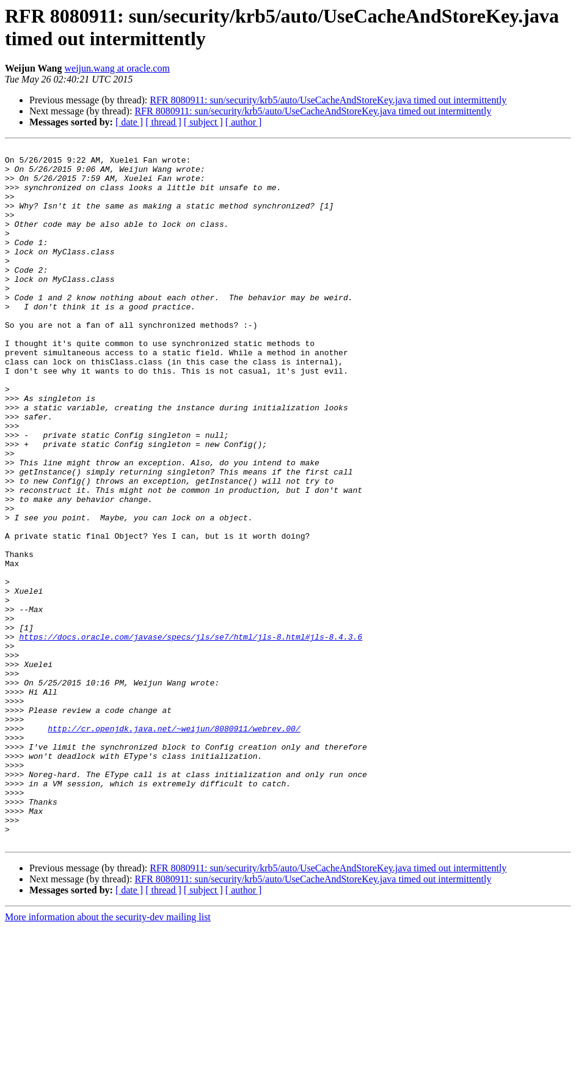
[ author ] (243, 122)
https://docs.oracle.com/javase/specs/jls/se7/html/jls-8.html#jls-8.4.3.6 (190, 735)
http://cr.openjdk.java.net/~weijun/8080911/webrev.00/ (174, 845)
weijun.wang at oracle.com (117, 68)
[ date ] (129, 122)
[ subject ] (203, 122)
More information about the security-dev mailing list (108, 1056)
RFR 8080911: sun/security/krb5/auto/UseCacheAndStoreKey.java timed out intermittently (328, 100)
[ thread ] (163, 122)
